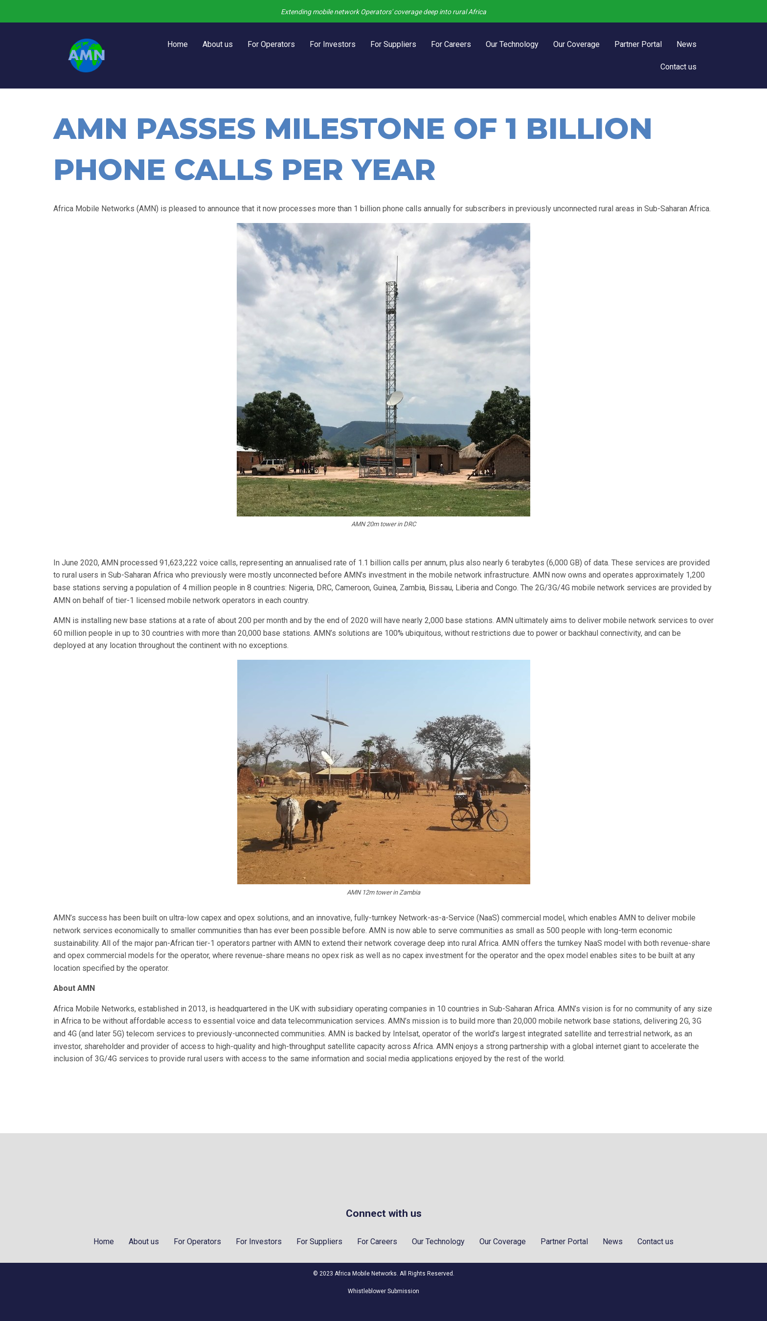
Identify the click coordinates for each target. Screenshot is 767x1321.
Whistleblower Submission (383, 1291)
